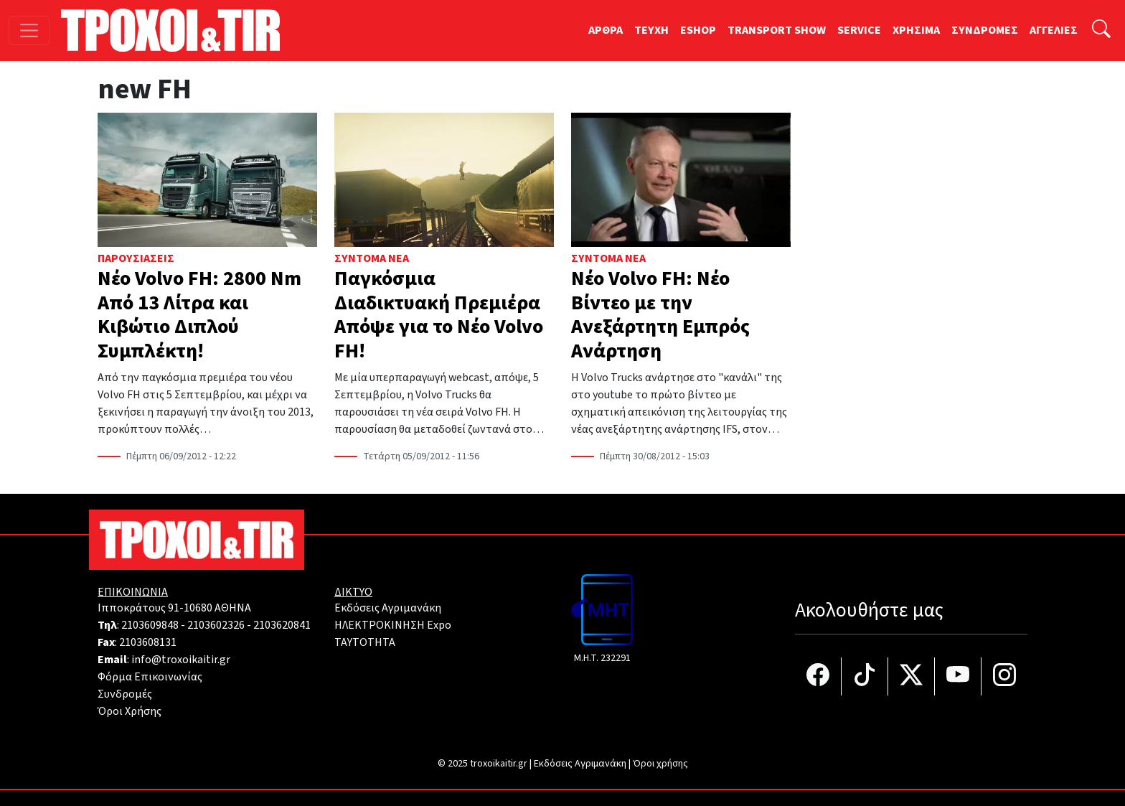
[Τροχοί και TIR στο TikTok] (865, 676)
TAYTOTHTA (364, 642)
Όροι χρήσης (660, 763)
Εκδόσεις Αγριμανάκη (387, 608)
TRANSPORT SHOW (777, 30)
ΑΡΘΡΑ (605, 30)
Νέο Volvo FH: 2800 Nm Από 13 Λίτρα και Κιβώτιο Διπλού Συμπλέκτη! (199, 314)
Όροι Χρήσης (129, 711)
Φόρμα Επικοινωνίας (150, 677)
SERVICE (859, 30)
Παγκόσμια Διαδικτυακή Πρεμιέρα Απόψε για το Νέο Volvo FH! (438, 314)
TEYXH (651, 30)
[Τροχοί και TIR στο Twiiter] (911, 676)
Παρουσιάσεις (136, 258)
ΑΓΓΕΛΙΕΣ (1054, 30)
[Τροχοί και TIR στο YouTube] (958, 676)
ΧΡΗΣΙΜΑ (916, 30)
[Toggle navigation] (29, 30)
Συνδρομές (125, 694)
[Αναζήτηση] (1101, 30)
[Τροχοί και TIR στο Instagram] (1004, 676)
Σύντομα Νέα (371, 258)
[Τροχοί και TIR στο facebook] (818, 676)
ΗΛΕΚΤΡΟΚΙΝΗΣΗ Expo (392, 625)
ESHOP (698, 30)
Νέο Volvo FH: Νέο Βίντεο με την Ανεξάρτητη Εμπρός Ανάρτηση (660, 314)
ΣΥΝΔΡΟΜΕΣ (984, 30)
